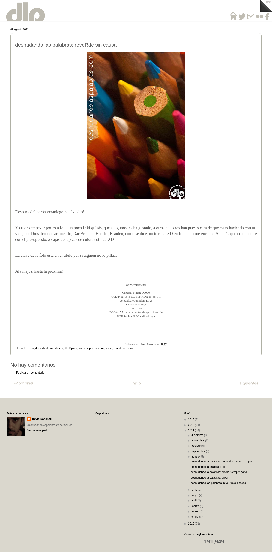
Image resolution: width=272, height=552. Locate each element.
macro (109, 348)
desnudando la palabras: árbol (209, 477)
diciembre (197, 435)
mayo (195, 495)
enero (195, 516)
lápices (73, 348)
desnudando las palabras (49, 348)
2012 (191, 425)
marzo (195, 506)
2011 (191, 430)
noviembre (198, 440)
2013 (191, 419)
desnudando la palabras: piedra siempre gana (219, 472)
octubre (196, 445)
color (31, 348)
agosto (195, 456)
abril (194, 500)
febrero (196, 511)
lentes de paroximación (91, 348)
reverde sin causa (123, 348)
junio (194, 489)
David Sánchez (42, 419)
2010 (191, 523)
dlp (66, 348)
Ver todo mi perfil (37, 430)
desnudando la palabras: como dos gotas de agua (221, 461)
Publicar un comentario (30, 372)
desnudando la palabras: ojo (208, 466)
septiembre (198, 451)
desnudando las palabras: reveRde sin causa (218, 483)
